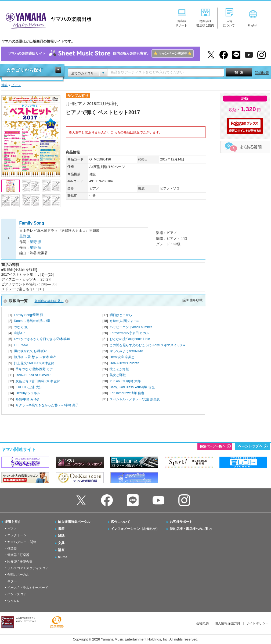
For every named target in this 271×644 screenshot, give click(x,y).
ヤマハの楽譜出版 (47, 20)
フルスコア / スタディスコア (28, 568)
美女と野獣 (118, 375)
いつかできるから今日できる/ (42, 339)
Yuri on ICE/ (125, 381)
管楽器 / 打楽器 (18, 555)
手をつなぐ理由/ (34, 369)
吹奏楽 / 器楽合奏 (19, 562)
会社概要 (202, 623)
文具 (61, 543)
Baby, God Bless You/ (132, 387)
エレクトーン (17, 535)
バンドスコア (17, 594)
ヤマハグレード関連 (21, 542)
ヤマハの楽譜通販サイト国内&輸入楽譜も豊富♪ (101, 54)
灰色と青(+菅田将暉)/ (38, 381)
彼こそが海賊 (119, 369)
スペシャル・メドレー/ (135, 399)
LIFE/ (21, 345)
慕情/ (28, 399)
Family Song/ (29, 315)
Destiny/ (28, 393)
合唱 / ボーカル (18, 574)
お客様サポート (181, 522)
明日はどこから (121, 315)
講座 (61, 550)
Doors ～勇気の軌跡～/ (32, 321)
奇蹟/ (20, 333)
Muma (62, 557)
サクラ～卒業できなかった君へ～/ (47, 405)
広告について (120, 522)
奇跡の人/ (124, 321)
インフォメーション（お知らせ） (135, 529)
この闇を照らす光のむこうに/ (147, 345)
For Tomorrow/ (127, 393)
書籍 (61, 529)
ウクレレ (13, 601)
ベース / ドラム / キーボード (27, 588)
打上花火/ (34, 363)
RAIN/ (33, 375)
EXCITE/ (29, 387)
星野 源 (25, 236)
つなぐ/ (21, 327)
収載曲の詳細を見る (49, 301)
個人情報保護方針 (227, 623)
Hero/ (122, 357)
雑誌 (61, 536)
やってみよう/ (126, 351)
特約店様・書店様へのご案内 (191, 529)
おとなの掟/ (130, 339)
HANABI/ (124, 363)
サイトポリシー (257, 623)
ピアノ (12, 529)
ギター (12, 581)
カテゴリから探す (24, 70)
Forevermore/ (129, 333)
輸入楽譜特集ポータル (74, 522)
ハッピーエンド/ (131, 327)
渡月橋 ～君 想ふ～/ (35, 357)
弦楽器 (12, 548)
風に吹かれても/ (31, 351)
